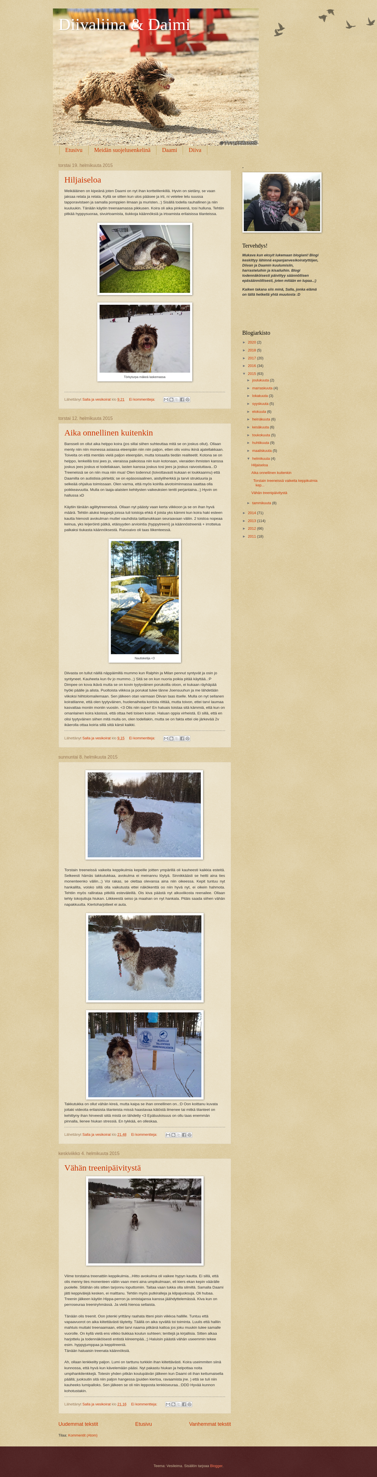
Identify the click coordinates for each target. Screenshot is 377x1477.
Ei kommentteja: (142, 399)
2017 (252, 358)
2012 (252, 528)
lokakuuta (260, 396)
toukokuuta (261, 435)
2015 (252, 374)
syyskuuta (261, 404)
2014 (252, 513)
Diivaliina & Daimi (125, 24)
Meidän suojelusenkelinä (122, 150)
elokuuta (259, 411)
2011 (252, 536)
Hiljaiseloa (82, 179)
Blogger (216, 1466)
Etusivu (74, 150)
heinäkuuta (261, 419)
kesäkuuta (261, 427)
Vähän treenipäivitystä (102, 1167)
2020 (252, 342)
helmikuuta (261, 458)
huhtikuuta (261, 443)
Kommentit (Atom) (83, 1435)
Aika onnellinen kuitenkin (108, 432)
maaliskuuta (262, 450)
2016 (252, 366)
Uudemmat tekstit (78, 1424)
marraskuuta (262, 388)
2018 (252, 350)
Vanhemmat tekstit (210, 1424)
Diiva (195, 150)
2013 (252, 521)
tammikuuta (262, 503)
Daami (169, 150)
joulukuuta (261, 380)
